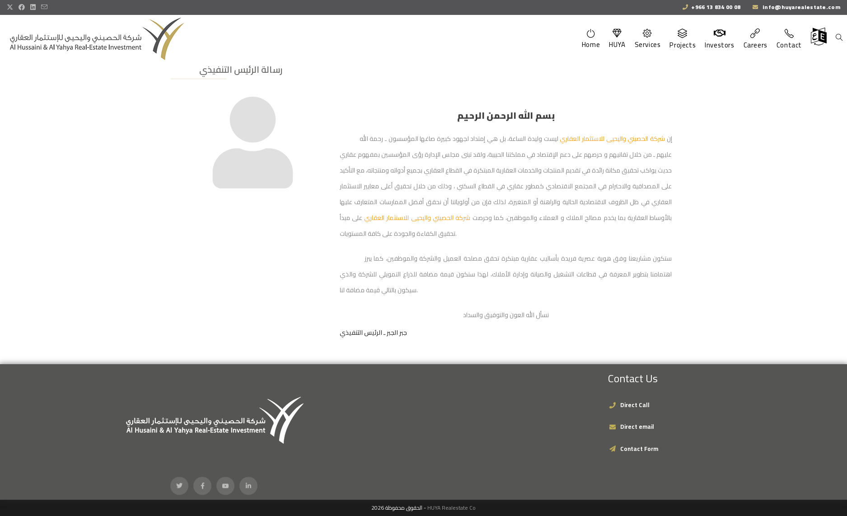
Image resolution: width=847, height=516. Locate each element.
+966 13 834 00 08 (715, 7)
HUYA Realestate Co (451, 507)
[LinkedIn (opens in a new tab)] (33, 7)
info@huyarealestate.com (800, 7)
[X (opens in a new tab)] (11, 7)
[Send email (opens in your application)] (44, 7)
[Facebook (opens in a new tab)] (22, 7)
